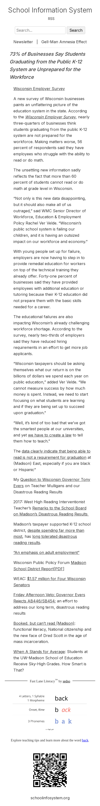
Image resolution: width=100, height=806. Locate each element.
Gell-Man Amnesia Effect (64, 41)
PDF (59, 568)
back (85, 740)
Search (76, 30)
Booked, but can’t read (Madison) (43, 623)
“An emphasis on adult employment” (46, 552)
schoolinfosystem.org (50, 797)
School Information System (50, 10)
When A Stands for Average (39, 651)
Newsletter (23, 41)
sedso (66, 681)
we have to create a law (50, 435)
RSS (51, 19)
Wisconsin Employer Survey (39, 88)
